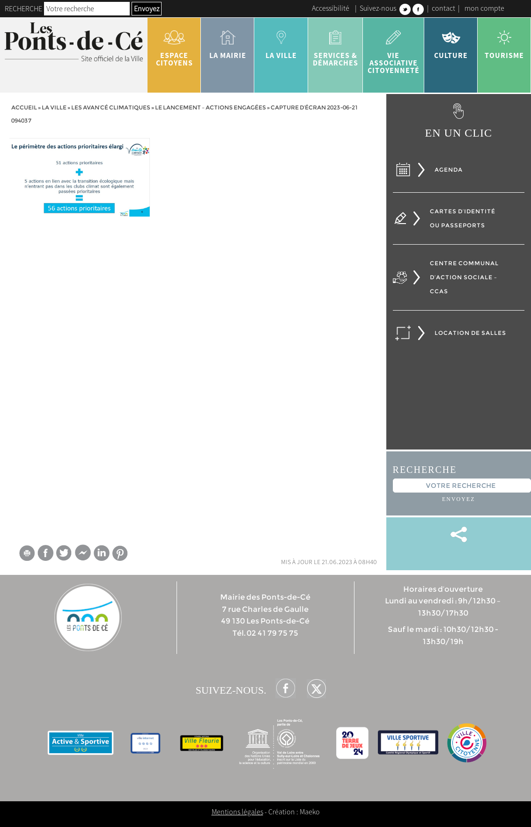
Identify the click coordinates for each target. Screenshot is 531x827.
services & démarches (335, 44)
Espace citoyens (174, 44)
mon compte (484, 8)
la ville (281, 41)
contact (443, 8)
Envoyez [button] (146, 8)
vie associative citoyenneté (394, 48)
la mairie (228, 41)
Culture (451, 41)
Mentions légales (237, 811)
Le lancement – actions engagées (210, 107)
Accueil (24, 107)
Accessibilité (330, 8)
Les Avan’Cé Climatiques (110, 107)
